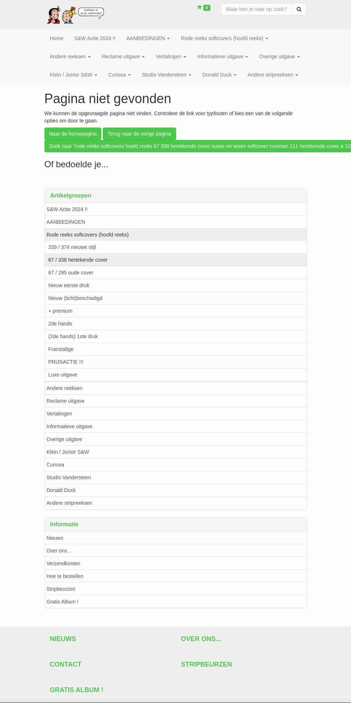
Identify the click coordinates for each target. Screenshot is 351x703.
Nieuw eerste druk (69, 285)
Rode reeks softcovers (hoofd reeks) (88, 235)
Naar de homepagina (73, 134)
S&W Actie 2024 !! (67, 209)
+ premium (60, 311)
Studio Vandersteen (69, 477)
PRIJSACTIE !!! (65, 362)
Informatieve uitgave (70, 426)
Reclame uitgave (66, 401)
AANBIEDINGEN (66, 222)
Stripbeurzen (61, 589)
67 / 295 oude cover (71, 273)
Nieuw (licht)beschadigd (75, 298)
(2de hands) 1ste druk (73, 336)
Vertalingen (59, 414)
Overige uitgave (64, 439)
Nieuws (55, 538)
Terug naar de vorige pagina (139, 134)
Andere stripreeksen (69, 503)
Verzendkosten (64, 563)
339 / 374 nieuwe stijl (72, 247)
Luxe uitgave (62, 375)
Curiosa (55, 465)
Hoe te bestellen (65, 576)
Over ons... (59, 551)
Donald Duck (61, 490)
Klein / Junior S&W (68, 452)
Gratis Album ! (63, 602)
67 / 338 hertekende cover (78, 260)
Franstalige (61, 349)
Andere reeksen (65, 388)
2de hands (60, 324)
